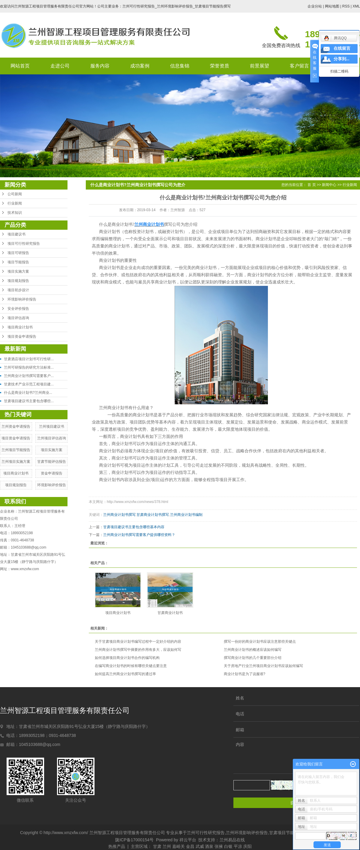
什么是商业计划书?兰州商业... (28, 393)
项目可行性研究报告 (24, 243)
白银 (228, 846)
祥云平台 (187, 839)
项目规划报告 (18, 281)
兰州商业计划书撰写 (119, 515)
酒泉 (209, 846)
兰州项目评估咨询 (51, 438)
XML (356, 6)
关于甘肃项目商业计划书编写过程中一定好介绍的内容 (138, 641)
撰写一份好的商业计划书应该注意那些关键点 (260, 641)
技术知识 (15, 213)
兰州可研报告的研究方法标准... (29, 367)
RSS (346, 6)
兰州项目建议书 (51, 426)
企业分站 (315, 6)
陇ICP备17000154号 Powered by (147, 839)
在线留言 (342, 48)
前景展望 (259, 65)
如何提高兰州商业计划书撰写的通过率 (125, 674)
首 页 (312, 185)
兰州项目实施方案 (16, 461)
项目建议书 (17, 234)
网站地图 (332, 6)
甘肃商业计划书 (170, 613)
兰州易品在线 (232, 839)
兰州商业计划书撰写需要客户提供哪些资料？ (139, 535)
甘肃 (157, 846)
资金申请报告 (51, 473)
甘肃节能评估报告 (51, 461)
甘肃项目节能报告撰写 (290, 832)
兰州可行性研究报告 (206, 832)
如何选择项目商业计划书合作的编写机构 (127, 658)
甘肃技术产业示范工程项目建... (29, 384)
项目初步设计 (18, 290)
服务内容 (100, 65)
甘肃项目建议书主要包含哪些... (29, 401)
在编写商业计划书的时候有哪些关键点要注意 (131, 666)
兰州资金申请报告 (16, 426)
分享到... (342, 59)
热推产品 (116, 846)
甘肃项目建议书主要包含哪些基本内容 (133, 527)
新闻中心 (329, 185)
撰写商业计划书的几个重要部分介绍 (252, 658)
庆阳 (247, 846)
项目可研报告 (18, 253)
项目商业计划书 (20, 327)
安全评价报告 (18, 309)
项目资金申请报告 (22, 336)
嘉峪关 (178, 846)
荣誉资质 (219, 65)
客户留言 (299, 65)
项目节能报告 (18, 262)
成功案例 (139, 65)
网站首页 (20, 65)
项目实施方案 (18, 271)
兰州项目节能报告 (16, 450)
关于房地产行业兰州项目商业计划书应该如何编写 (263, 666)
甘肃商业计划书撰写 (152, 515)
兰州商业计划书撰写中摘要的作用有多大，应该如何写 (138, 650)
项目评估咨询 (18, 318)
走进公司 (60, 65)
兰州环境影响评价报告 (247, 832)
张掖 (218, 846)
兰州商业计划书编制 (186, 515)
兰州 (167, 846)
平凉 (238, 846)
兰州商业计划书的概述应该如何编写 (252, 650)
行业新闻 (15, 203)
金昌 (190, 846)
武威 (200, 846)
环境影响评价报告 (22, 299)
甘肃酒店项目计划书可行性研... (29, 359)
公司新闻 (15, 194)
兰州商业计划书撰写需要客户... (29, 376)
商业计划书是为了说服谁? (245, 674)
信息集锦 (179, 65)
